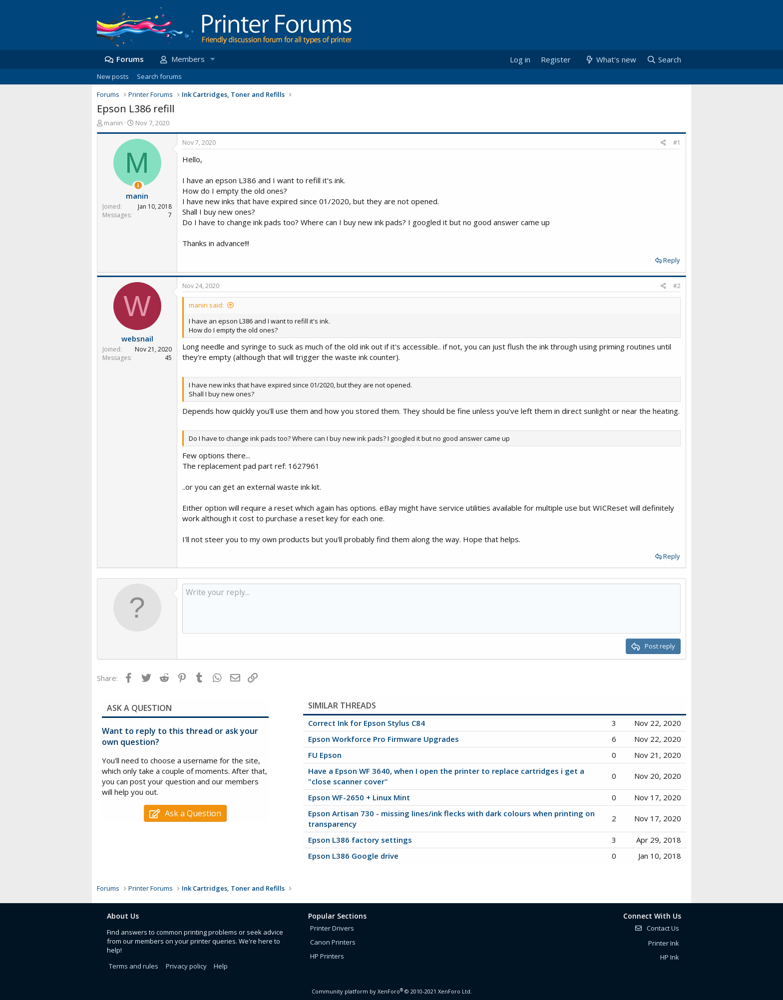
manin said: (206, 305)
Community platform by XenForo (392, 991)
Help (221, 966)
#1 (677, 142)
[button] (212, 59)
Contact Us (656, 928)
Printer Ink (663, 943)
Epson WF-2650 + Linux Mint (359, 797)
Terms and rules (133, 966)
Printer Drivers (332, 928)
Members (188, 59)
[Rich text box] (431, 609)
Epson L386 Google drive (353, 856)
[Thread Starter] (138, 185)
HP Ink (669, 957)
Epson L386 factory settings (360, 840)
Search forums (159, 76)
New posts (113, 76)
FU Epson (325, 755)
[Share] (663, 143)
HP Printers (327, 956)
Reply (671, 260)
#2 (677, 286)
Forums (130, 59)
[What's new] (610, 59)
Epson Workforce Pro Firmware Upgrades (383, 739)
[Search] (663, 59)
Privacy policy (186, 966)
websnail (137, 338)
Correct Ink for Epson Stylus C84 (366, 723)
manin (113, 122)
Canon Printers (333, 942)
